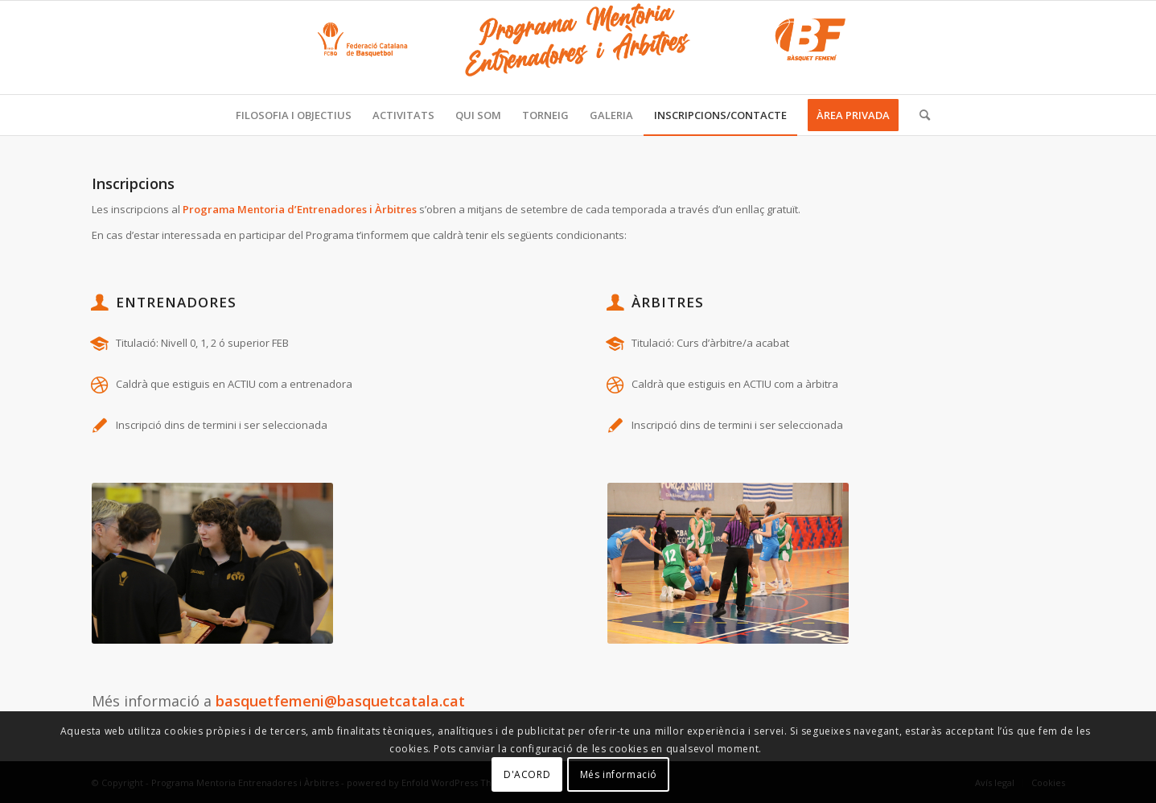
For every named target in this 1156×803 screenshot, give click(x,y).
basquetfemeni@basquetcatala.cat (340, 700)
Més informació (618, 774)
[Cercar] (919, 115)
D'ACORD (527, 774)
